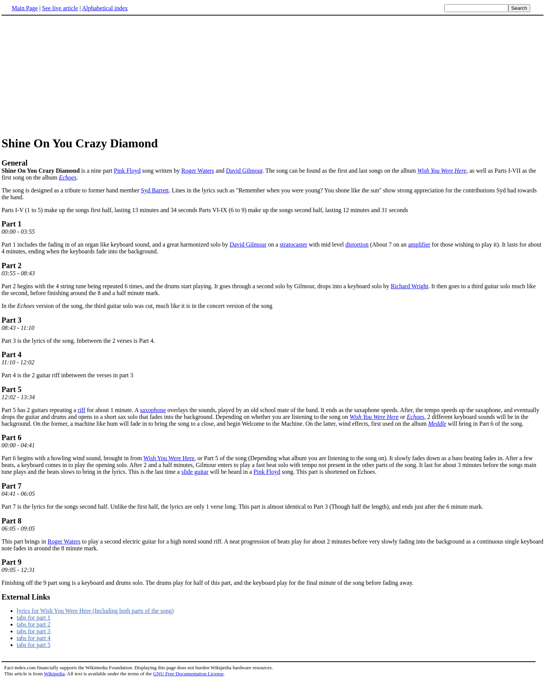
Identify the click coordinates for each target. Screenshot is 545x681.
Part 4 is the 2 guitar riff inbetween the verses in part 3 (67, 375)
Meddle (437, 423)
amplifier (419, 244)
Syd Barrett (154, 190)
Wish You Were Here (442, 170)
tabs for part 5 (33, 645)
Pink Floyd (127, 170)
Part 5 (12, 389)
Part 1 (12, 224)
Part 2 (12, 265)
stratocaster (293, 244)
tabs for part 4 (33, 638)
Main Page (25, 8)
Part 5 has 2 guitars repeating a (40, 410)
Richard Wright (409, 286)
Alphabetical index (105, 8)
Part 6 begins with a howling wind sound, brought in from (72, 458)
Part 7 (12, 486)
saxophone (153, 410)
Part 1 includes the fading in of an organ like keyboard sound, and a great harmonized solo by (116, 244)
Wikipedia (54, 673)
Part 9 (12, 562)
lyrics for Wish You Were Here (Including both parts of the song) (95, 611)
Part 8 (12, 521)
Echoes (67, 177)
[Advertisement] (65, 75)
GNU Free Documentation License (188, 673)
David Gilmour (244, 170)
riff (81, 410)
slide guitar (195, 472)
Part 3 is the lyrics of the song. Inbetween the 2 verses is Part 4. (78, 340)
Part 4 (12, 354)
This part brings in (25, 541)
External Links (26, 597)
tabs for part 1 (33, 617)
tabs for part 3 (33, 631)
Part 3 (12, 320)
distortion (356, 244)
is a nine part (272, 166)
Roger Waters (197, 170)
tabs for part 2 (33, 624)
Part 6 (12, 437)
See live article (60, 8)
